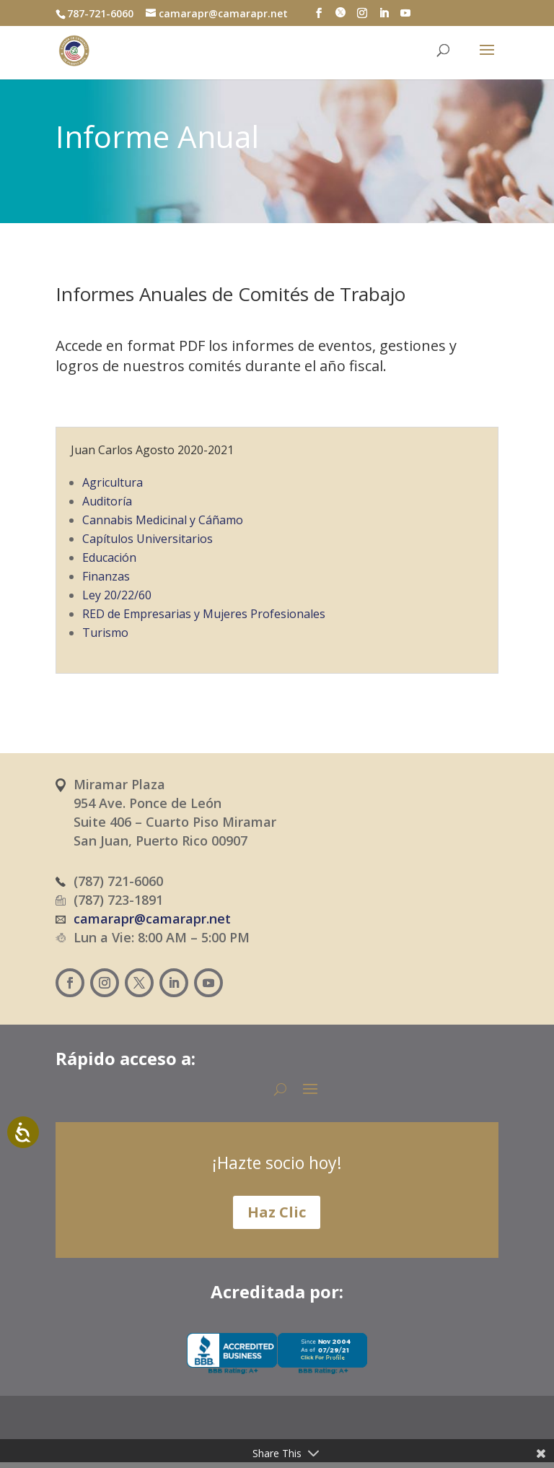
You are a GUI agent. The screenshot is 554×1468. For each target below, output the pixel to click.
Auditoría (107, 501)
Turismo (105, 632)
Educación (109, 557)
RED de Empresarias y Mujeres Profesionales (203, 614)
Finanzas (106, 576)
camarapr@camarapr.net (152, 918)
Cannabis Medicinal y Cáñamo (162, 520)
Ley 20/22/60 (116, 595)
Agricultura (112, 482)
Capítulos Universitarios (147, 539)
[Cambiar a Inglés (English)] (308, 1436)
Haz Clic (276, 1212)
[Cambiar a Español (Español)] (226, 1436)
